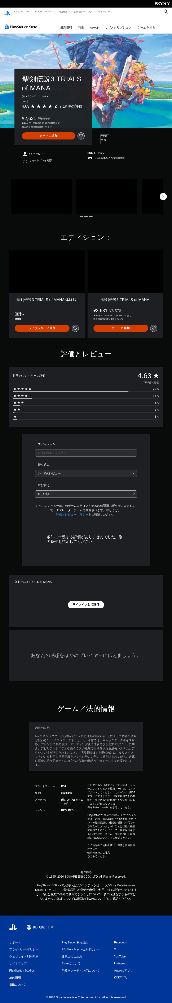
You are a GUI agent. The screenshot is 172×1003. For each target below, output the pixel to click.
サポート (102, 11)
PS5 (28, 11)
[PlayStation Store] (21, 23)
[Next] (163, 192)
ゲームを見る (146, 23)
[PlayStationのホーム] (7, 12)
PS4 (37, 11)
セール (94, 23)
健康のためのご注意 (98, 848)
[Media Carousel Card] (41, 192)
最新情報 (77, 11)
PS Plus (49, 11)
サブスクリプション (118, 23)
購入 (90, 11)
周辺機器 (63, 11)
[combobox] (86, 449)
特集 (81, 23)
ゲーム (16, 11)
